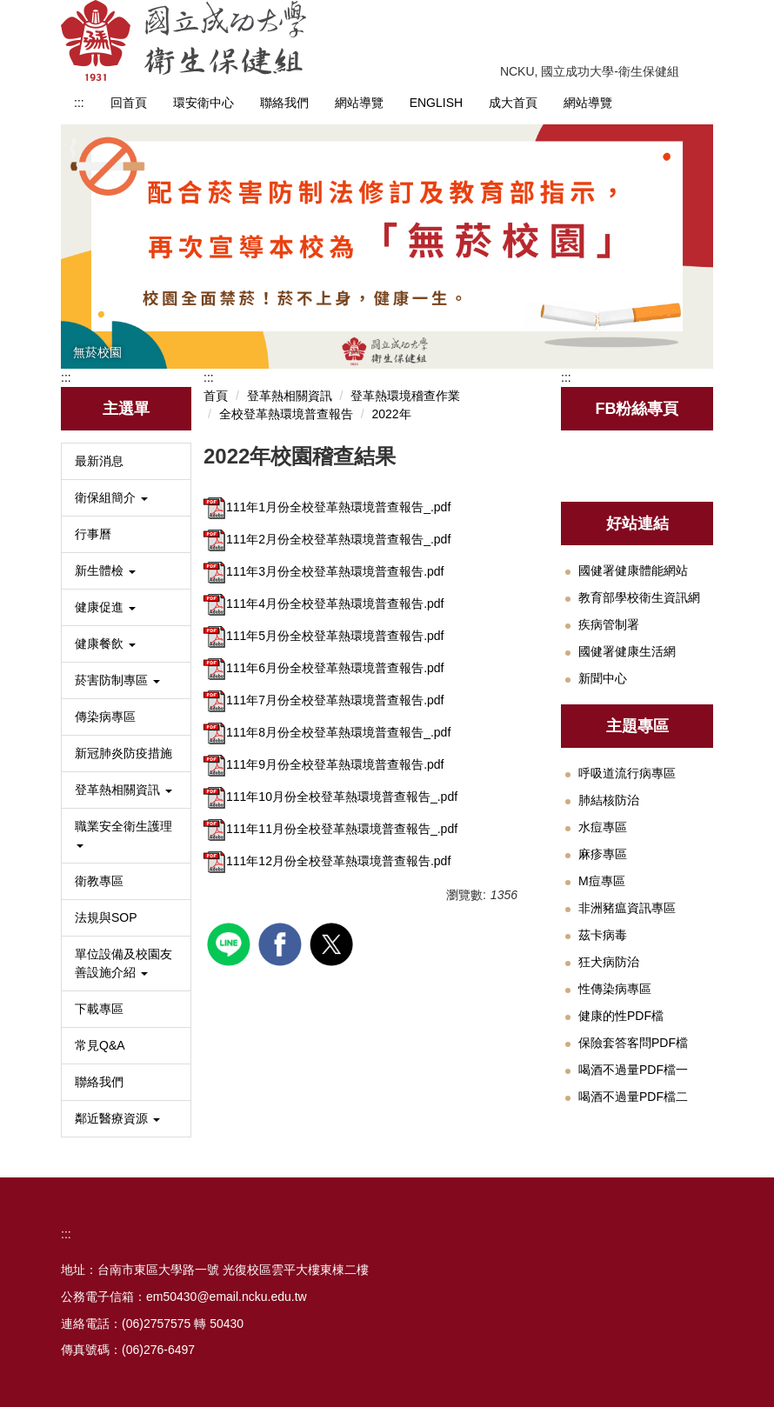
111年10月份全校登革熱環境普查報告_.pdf (330, 797)
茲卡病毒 (602, 935)
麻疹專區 (602, 854)
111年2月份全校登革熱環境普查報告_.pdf (327, 539)
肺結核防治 (608, 800)
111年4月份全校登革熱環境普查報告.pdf (324, 603)
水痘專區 (602, 827)
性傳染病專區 (614, 989)
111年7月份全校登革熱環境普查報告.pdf (324, 700)
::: (79, 103)
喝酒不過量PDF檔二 (633, 1097)
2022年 (390, 414)
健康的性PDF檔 (621, 1016)
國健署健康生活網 (627, 651)
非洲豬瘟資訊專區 (627, 908)
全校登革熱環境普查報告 (286, 414)
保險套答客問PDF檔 (633, 1043)
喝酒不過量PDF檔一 (633, 1070)
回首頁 (128, 103)
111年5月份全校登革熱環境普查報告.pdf (324, 636)
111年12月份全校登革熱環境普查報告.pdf (327, 861)
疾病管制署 (608, 624)
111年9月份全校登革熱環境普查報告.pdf (324, 764)
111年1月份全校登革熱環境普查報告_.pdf (327, 507)
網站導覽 (359, 103)
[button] (126, 498)
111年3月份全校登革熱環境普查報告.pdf (324, 571)
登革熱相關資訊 (289, 396)
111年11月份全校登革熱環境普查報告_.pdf (330, 829)
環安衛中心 (203, 103)
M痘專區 (601, 881)
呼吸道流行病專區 (627, 773)
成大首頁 (513, 103)
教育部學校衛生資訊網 (639, 597)
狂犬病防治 (608, 962)
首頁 (216, 396)
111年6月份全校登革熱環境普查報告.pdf (324, 668)
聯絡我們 (284, 103)
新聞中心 (602, 678)
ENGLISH (436, 103)
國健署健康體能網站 (633, 570)
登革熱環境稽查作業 (405, 396)
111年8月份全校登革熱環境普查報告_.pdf (327, 732)
